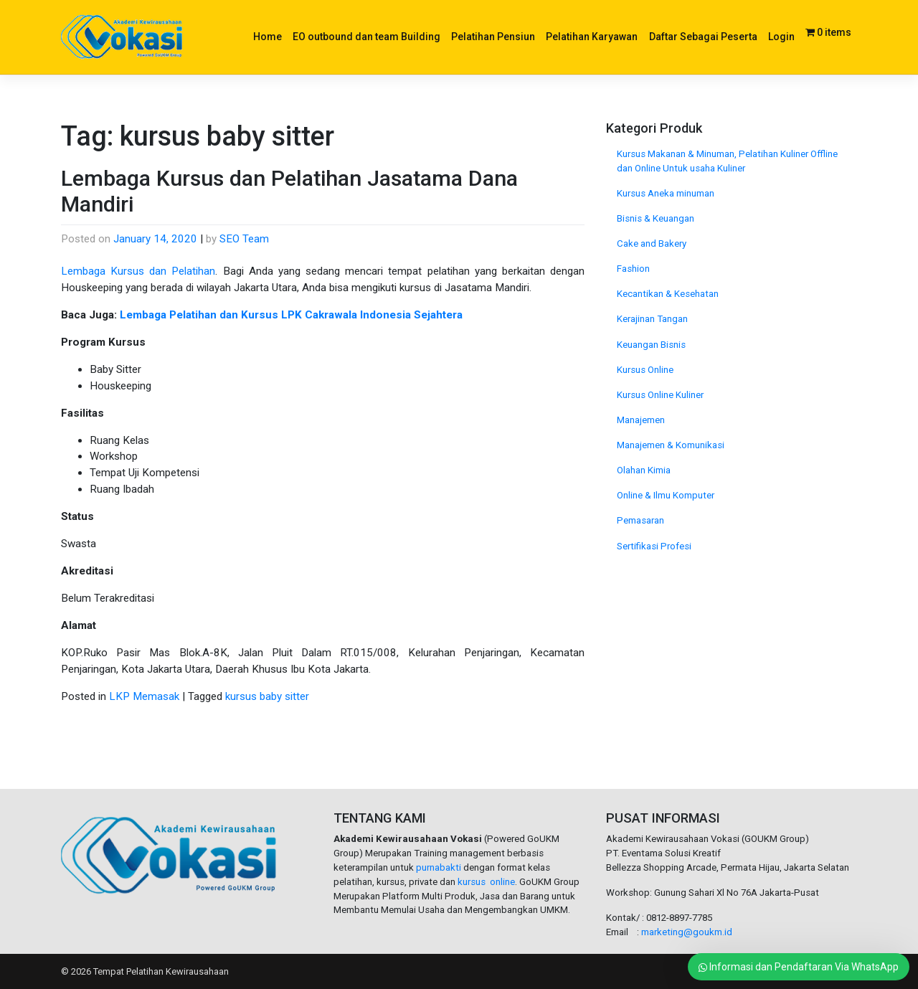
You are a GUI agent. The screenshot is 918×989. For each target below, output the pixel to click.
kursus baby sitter (267, 696)
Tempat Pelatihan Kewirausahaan (161, 971)
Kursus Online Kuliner (660, 394)
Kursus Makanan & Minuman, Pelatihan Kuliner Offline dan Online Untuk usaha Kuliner (727, 161)
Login (781, 36)
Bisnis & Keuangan (655, 218)
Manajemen (641, 420)
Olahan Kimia (644, 470)
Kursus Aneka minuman (665, 193)
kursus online (486, 881)
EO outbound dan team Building (366, 36)
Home (267, 36)
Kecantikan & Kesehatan (668, 293)
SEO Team (244, 238)
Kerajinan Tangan (652, 318)
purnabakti (439, 867)
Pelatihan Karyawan (592, 36)
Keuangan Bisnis (651, 344)
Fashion (633, 268)
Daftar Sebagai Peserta (703, 36)
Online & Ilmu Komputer (665, 495)
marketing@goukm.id (686, 932)
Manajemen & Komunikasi (670, 445)
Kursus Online (645, 369)
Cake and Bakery (651, 243)
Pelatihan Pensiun (493, 36)
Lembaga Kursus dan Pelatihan (138, 271)
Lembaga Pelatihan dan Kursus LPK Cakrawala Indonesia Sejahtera (291, 314)
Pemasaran (640, 520)
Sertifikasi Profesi (654, 546)
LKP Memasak (144, 696)
